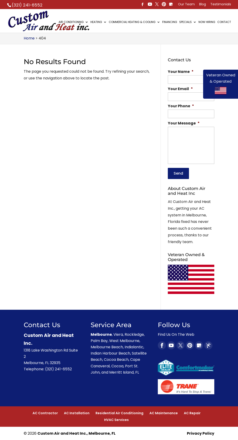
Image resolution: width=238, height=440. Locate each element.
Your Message (184, 123)
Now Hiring (206, 22)
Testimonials (220, 5)
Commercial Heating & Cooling (132, 22)
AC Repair (192, 413)
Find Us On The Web (176, 334)
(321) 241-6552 (27, 5)
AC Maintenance (163, 413)
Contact (224, 22)
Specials (185, 22)
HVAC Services (116, 419)
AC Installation (76, 413)
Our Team (186, 5)
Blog (202, 5)
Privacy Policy (200, 433)
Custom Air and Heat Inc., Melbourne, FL (76, 433)
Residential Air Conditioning (119, 413)
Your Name (181, 71)
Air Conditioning (71, 22)
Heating (96, 22)
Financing (169, 22)
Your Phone (181, 106)
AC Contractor (45, 413)
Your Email (180, 89)
